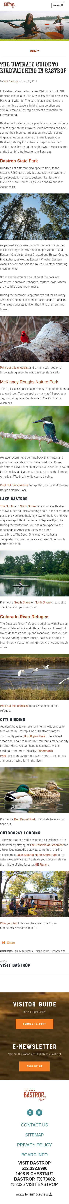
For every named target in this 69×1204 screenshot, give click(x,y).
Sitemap (34, 1135)
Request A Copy (34, 1024)
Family (17, 951)
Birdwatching (58, 951)
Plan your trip (8, 923)
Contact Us (34, 1125)
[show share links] (8, 942)
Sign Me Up (35, 1066)
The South (7, 506)
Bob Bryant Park (34, 736)
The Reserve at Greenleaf (46, 845)
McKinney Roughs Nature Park (29, 382)
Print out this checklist (14, 367)
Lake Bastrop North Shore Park (37, 854)
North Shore (28, 506)
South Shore (22, 602)
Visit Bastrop (10, 81)
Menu (34, 50)
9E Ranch (41, 864)
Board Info (34, 1155)
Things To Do (41, 951)
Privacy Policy (34, 1145)
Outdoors (27, 951)
